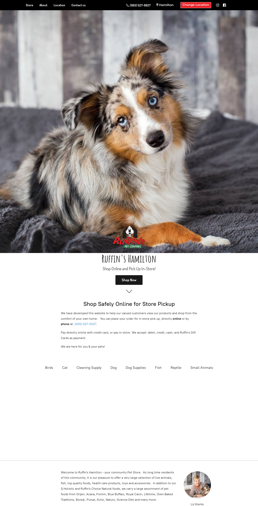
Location (59, 5)
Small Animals (202, 368)
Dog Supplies (136, 368)
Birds (49, 368)
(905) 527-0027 (85, 324)
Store (29, 5)
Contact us (78, 5)
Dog (114, 368)
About (43, 5)
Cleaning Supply (89, 368)
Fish (158, 368)
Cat (64, 368)
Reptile (176, 368)
